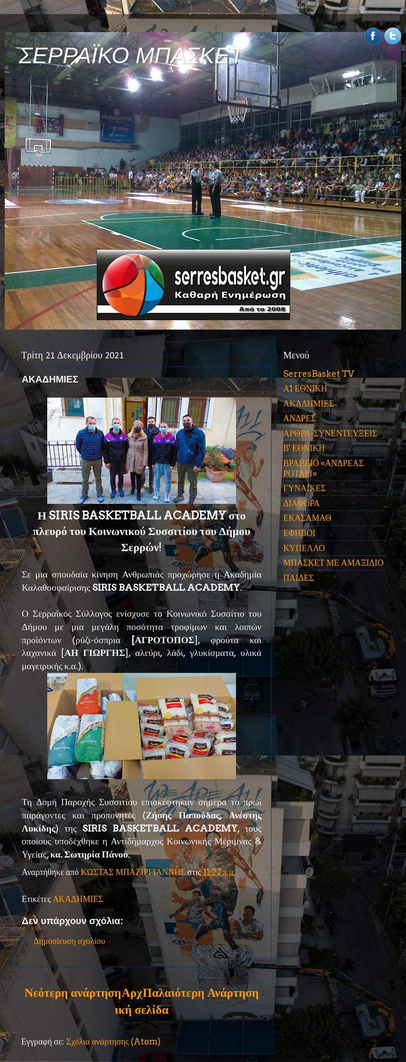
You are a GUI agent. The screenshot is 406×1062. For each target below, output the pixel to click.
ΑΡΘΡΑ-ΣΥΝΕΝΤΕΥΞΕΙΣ (330, 433)
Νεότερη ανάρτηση (73, 993)
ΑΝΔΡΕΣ (299, 418)
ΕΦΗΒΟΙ (299, 533)
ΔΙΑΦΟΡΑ (301, 503)
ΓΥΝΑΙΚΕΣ (304, 488)
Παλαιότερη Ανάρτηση (201, 993)
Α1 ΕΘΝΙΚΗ (305, 388)
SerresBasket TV (318, 374)
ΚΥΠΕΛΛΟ (304, 548)
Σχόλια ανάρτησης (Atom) (113, 1041)
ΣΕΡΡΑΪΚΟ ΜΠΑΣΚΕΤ (131, 55)
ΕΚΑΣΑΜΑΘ (307, 518)
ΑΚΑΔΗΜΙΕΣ (78, 899)
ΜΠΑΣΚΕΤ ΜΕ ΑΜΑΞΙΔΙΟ (333, 563)
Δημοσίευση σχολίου (69, 941)
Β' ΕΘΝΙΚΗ (304, 448)
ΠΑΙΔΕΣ (298, 578)
